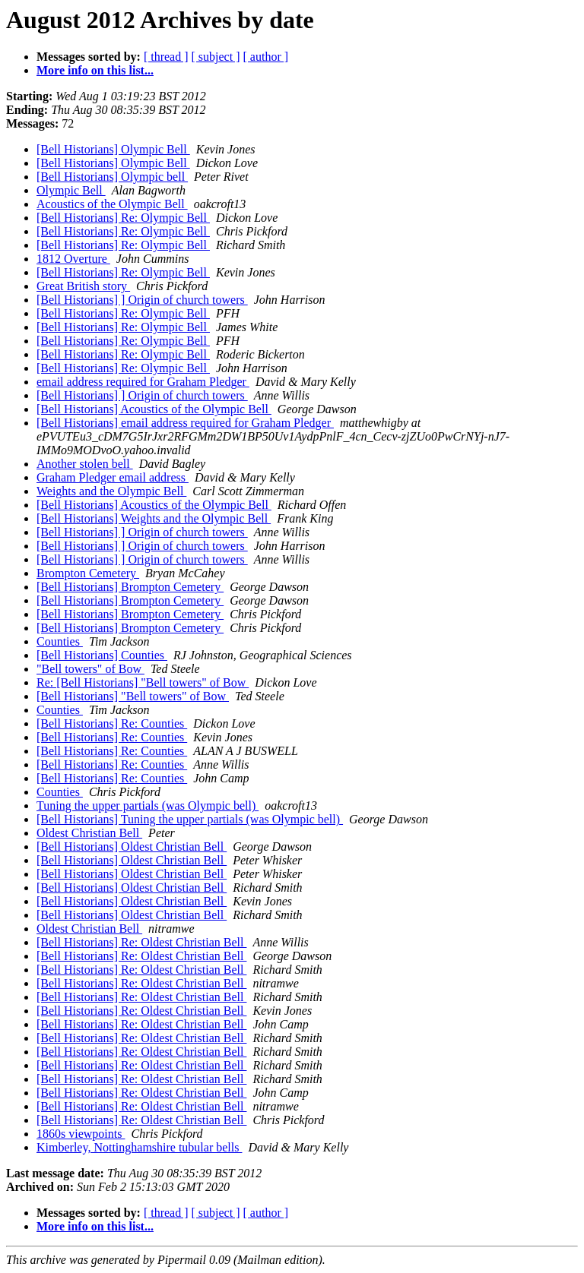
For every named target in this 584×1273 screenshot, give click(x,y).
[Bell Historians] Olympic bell (112, 176)
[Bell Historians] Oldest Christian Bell (131, 846)
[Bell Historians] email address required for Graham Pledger (185, 422)
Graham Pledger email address (112, 477)
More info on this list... (95, 70)
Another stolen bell (84, 463)
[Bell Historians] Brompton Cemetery (130, 586)
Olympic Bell (71, 190)
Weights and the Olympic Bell (111, 491)
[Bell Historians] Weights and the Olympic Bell (153, 518)
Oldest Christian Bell (89, 832)
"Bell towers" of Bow (90, 668)
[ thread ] (166, 56)
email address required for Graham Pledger (142, 381)
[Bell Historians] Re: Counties (111, 723)
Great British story (83, 286)
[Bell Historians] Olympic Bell (113, 149)
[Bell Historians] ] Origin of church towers (142, 299)
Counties (59, 641)
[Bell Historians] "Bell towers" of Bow (132, 696)
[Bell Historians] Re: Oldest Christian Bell (141, 942)
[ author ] (266, 56)
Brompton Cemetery (87, 573)
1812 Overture (73, 258)
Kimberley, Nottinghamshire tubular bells (139, 1147)
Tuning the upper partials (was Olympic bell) (147, 805)
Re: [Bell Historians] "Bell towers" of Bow (142, 682)
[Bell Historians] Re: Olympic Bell (123, 217)
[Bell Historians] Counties (101, 655)
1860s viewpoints (80, 1133)
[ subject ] (216, 56)
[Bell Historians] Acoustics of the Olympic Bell (153, 409)
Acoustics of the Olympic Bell (112, 203)
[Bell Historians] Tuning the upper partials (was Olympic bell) (189, 819)
